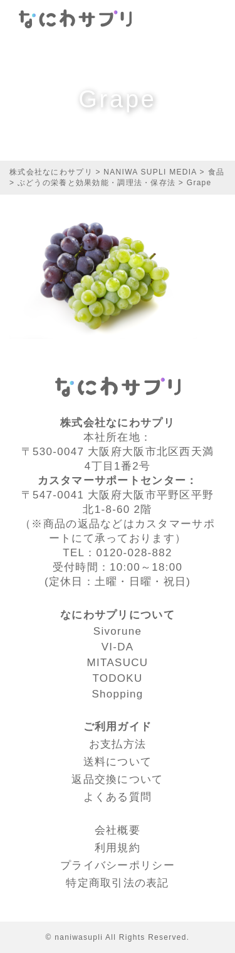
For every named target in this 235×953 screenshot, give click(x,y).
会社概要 (117, 830)
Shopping (117, 694)
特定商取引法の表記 (117, 883)
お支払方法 (117, 744)
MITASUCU (118, 663)
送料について (117, 762)
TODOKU (117, 678)
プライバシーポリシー (117, 865)
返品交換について (117, 779)
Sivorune (117, 631)
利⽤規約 (117, 848)
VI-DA (118, 647)
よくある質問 (117, 797)
